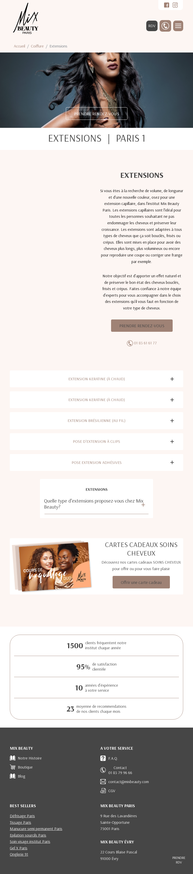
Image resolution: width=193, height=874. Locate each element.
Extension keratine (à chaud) (96, 378)
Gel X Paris (18, 847)
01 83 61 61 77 (145, 342)
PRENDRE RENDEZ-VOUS (96, 113)
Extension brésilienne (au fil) (96, 420)
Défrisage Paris (22, 815)
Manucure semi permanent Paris (36, 828)
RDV (152, 25)
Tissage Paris (20, 822)
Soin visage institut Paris (30, 841)
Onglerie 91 (19, 854)
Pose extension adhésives (97, 462)
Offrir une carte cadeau (141, 582)
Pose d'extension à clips (96, 441)
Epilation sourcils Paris (28, 835)
